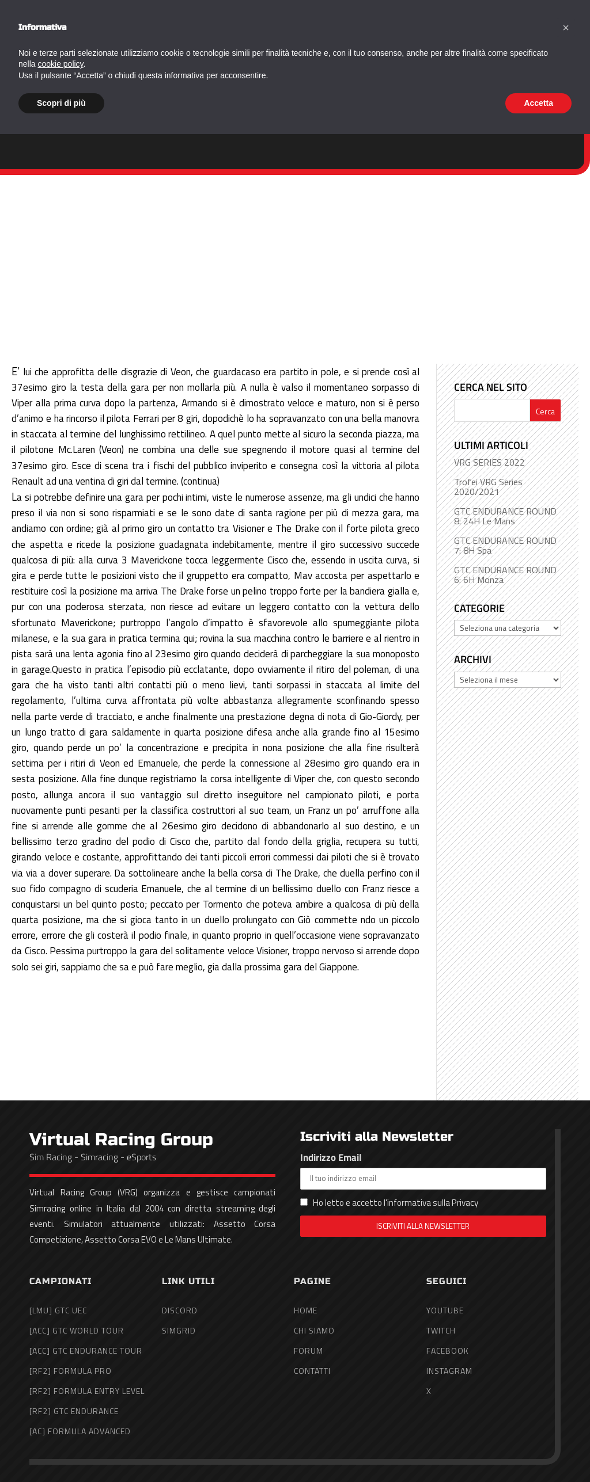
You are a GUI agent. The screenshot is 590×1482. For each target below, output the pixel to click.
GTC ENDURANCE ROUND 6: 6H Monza (505, 574)
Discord (180, 1310)
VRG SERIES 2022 (489, 462)
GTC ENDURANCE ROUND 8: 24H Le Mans (505, 516)
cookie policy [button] (60, 1411)
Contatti (559, 41)
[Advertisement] (295, 261)
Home (322, 41)
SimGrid (179, 1330)
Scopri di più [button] (61, 1450)
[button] (566, 1375)
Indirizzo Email (423, 1169)
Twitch (441, 1330)
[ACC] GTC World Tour (76, 1330)
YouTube (445, 1310)
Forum (509, 41)
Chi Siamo (374, 41)
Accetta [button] (538, 1450)
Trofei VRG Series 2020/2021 (488, 486)
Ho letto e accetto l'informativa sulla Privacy (395, 1202)
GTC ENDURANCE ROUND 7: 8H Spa (505, 545)
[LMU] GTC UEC (58, 1310)
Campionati (440, 41)
